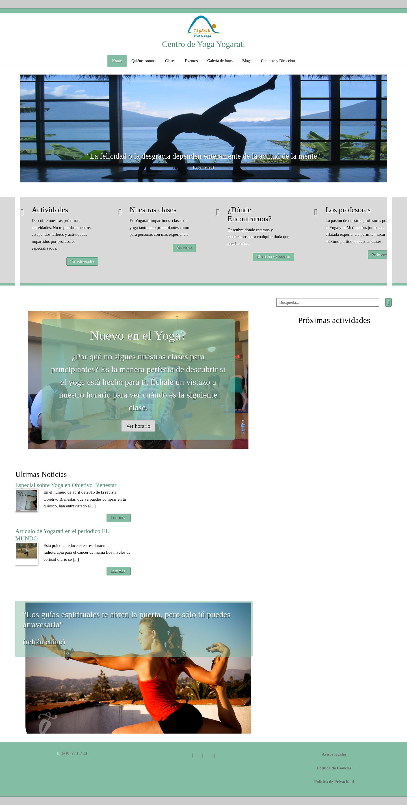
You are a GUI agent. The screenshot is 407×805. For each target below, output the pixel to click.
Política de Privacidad (334, 781)
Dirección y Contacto (273, 257)
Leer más (117, 518)
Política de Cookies (334, 768)
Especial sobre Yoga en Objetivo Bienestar (65, 485)
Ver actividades (82, 261)
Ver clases (184, 248)
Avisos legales (334, 754)
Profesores (379, 254)
